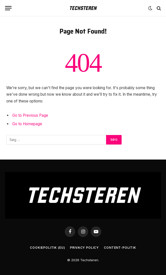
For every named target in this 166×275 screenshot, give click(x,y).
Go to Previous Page (30, 115)
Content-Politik (120, 247)
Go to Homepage (27, 123)
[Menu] (8, 8)
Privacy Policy (84, 247)
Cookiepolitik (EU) (47, 247)
